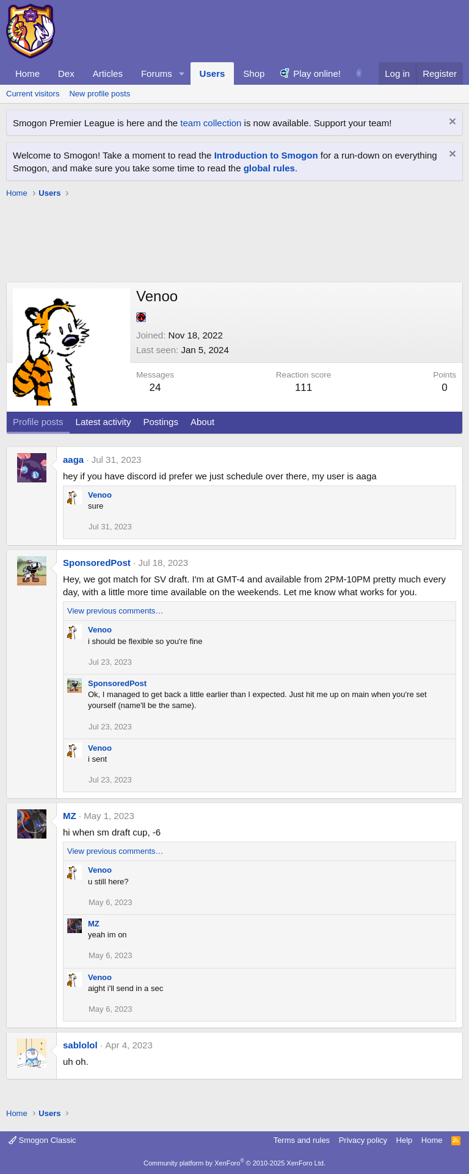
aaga (73, 459)
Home (27, 73)
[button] (182, 73)
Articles (108, 73)
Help (404, 1140)
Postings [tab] (160, 422)
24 (155, 387)
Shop (253, 73)
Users (212, 73)
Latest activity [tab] (103, 422)
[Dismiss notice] (451, 122)
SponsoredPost (97, 562)
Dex (66, 73)
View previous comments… (115, 610)
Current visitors (32, 93)
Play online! (317, 73)
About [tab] (202, 422)
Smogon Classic (42, 1140)
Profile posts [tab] (38, 422)
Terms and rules (302, 1140)
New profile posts (99, 93)
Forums (156, 73)
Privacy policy (363, 1140)
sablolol (80, 1045)
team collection (210, 123)
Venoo (100, 494)
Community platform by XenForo (234, 1163)
